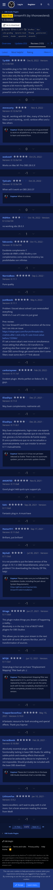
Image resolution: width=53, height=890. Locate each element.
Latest (5, 52)
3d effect (31, 29)
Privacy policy (33, 846)
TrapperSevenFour (12, 712)
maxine (5, 36)
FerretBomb (8, 740)
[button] (4, 4)
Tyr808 (6, 60)
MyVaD (6, 553)
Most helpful (17, 52)
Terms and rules (19, 846)
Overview (6, 43)
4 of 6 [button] (26, 827)
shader (13, 36)
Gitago (5, 611)
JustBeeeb (7, 299)
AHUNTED (7, 480)
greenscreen (41, 33)
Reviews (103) (37, 43)
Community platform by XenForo (24, 855)
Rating (30, 52)
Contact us (6, 846)
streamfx (31, 36)
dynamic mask (20, 33)
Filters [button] (46, 52)
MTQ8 (5, 658)
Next (35, 827)
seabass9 (7, 156)
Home (4, 849)
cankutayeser (9, 370)
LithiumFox (8, 796)
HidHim (6, 217)
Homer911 (7, 528)
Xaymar (7, 29)
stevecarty (8, 107)
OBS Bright (7, 841)
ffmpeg (31, 33)
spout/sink (22, 36)
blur (38, 29)
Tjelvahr (6, 180)
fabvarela (7, 241)
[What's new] (41, 4)
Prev (17, 827)
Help (43, 846)
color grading (8, 33)
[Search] (48, 4)
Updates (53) (21, 43)
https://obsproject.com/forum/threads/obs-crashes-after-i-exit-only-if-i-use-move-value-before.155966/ (23, 335)
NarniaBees (8, 275)
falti (4, 504)
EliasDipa (7, 397)
